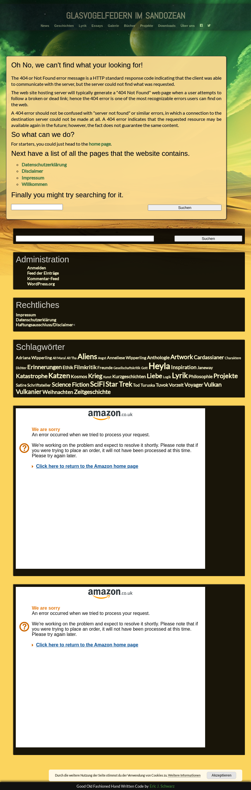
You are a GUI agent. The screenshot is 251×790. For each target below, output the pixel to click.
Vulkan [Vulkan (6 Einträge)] (212, 384)
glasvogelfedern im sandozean (125, 14)
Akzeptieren (221, 775)
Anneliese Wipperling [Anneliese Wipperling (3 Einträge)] (126, 357)
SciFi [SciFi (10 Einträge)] (97, 384)
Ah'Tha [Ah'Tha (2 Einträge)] (72, 358)
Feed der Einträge (43, 273)
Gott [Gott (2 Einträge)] (144, 368)
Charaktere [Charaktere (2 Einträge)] (233, 358)
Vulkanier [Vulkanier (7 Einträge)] (28, 391)
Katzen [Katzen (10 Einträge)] (59, 375)
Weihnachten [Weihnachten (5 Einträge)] (57, 392)
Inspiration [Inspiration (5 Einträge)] (183, 367)
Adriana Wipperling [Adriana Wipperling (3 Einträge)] (34, 357)
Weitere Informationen (184, 775)
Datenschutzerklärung (44, 164)
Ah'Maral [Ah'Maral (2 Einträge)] (59, 358)
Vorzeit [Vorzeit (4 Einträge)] (176, 385)
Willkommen (34, 184)
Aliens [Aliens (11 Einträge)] (87, 356)
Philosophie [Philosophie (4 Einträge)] (200, 376)
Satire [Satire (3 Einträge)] (21, 385)
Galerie (113, 25)
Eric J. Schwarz (162, 786)
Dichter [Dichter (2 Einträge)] (21, 368)
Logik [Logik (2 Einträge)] (167, 377)
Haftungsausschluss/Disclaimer (44, 324)
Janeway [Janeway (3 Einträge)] (205, 367)
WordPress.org (41, 283)
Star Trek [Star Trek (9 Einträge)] (118, 384)
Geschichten (64, 25)
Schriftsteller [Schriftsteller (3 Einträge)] (39, 385)
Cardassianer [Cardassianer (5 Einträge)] (209, 357)
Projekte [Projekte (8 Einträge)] (225, 376)
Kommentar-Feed (43, 278)
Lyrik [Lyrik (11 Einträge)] (180, 375)
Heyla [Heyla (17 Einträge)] (159, 366)
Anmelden (36, 267)
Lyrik (82, 25)
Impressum (33, 177)
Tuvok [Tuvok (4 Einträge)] (162, 385)
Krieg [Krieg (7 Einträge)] (95, 375)
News (45, 25)
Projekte (146, 25)
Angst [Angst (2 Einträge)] (102, 358)
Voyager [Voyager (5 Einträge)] (193, 384)
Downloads (167, 25)
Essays (97, 25)
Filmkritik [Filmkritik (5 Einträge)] (85, 367)
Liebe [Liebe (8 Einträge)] (154, 376)
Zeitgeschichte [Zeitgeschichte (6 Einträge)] (92, 391)
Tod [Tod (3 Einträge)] (136, 385)
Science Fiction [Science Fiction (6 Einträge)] (70, 384)
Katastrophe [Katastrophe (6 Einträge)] (31, 376)
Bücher (129, 25)
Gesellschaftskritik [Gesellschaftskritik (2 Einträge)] (126, 368)
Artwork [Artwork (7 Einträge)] (181, 356)
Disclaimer (32, 171)
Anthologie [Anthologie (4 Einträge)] (158, 357)
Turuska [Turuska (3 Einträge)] (148, 385)
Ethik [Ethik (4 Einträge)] (68, 367)
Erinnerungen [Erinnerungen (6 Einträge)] (44, 367)
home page (100, 144)
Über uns (188, 25)
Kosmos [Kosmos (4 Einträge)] (79, 376)
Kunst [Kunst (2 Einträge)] (107, 377)
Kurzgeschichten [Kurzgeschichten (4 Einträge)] (129, 376)
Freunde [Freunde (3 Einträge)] (104, 367)
